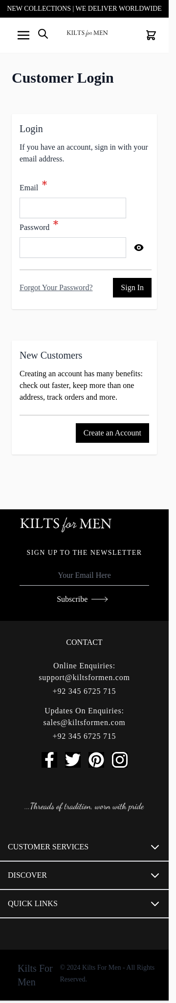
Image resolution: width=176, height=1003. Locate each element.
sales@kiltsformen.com (85, 722)
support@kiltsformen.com (84, 677)
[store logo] (87, 33)
